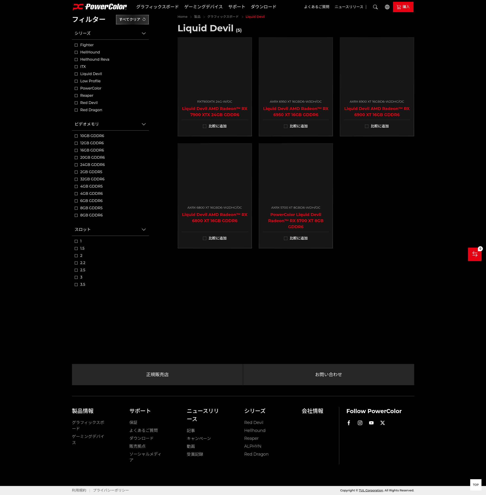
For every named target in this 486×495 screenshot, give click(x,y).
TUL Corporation (371, 490)
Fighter (87, 45)
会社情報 (312, 411)
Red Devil (89, 103)
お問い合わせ (328, 374)
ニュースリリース (349, 7)
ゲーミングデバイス (203, 6)
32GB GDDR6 (92, 179)
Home (183, 17)
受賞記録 (195, 454)
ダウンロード (264, 6)
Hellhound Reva (94, 59)
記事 (191, 430)
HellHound (90, 52)
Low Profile (90, 81)
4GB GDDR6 (91, 193)
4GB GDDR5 (91, 186)
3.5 (82, 284)
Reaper (86, 95)
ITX (83, 66)
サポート (236, 6)
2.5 (82, 270)
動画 (191, 446)
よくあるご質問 (316, 7)
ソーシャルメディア (145, 457)
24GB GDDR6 (92, 165)
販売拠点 (137, 446)
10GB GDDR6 (92, 136)
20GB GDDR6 (92, 157)
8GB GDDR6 (91, 215)
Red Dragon (91, 110)
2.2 (82, 263)
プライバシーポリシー (111, 490)
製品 (197, 17)
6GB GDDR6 (91, 201)
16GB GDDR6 (92, 150)
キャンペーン (199, 438)
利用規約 (79, 490)
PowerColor (91, 88)
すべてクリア (132, 19)
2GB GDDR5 (91, 172)
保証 (133, 422)
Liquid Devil (91, 74)
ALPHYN (252, 446)
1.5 (82, 248)
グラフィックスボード (157, 6)
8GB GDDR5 (91, 208)
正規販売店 (157, 374)
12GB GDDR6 (92, 143)
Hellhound (254, 430)
